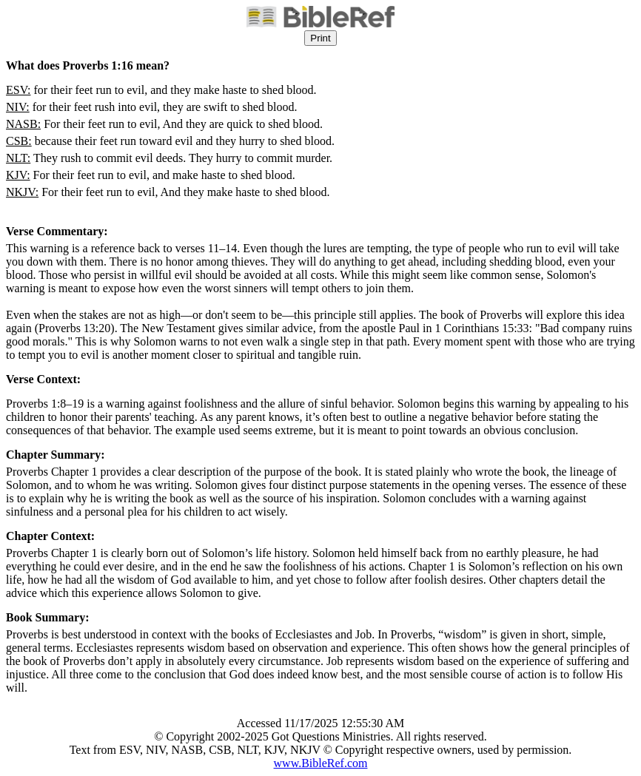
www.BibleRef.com (321, 763)
